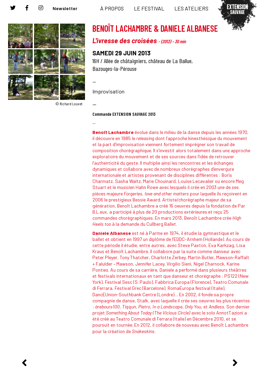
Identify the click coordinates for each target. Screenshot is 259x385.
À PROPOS (112, 8)
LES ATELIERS (191, 8)
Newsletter (65, 8)
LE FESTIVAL (149, 8)
